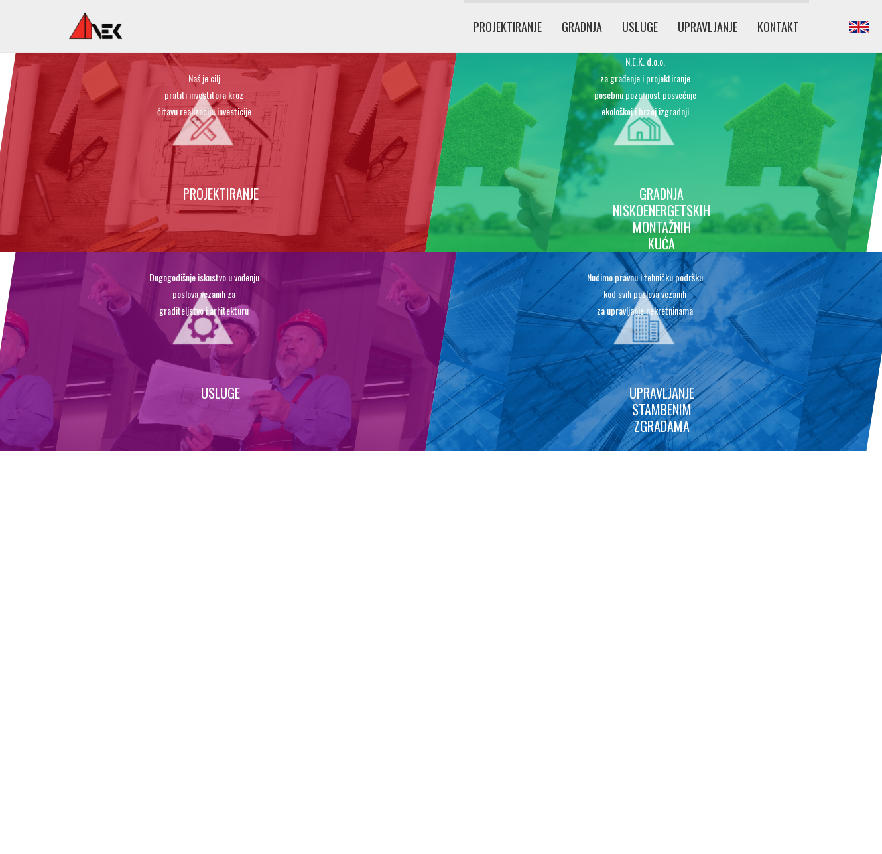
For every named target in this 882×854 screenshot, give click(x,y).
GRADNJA (582, 26)
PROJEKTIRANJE (507, 26)
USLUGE (640, 26)
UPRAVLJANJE (707, 26)
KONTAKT (778, 26)
